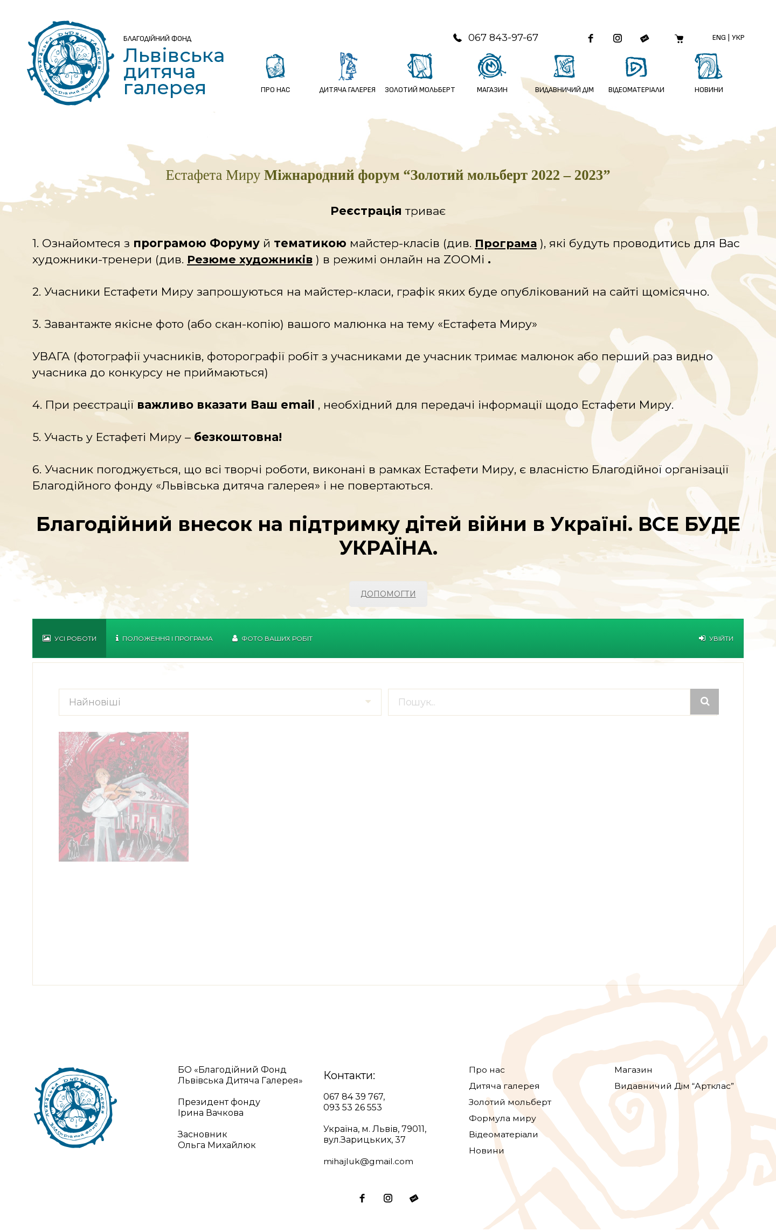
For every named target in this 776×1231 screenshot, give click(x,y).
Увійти (716, 639)
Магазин (633, 1071)
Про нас (487, 1071)
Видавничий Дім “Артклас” (676, 1087)
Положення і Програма (164, 639)
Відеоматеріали (505, 1135)
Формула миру (503, 1119)
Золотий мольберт (511, 1103)
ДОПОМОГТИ (388, 595)
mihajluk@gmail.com (368, 1162)
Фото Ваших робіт (272, 639)
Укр (737, 38)
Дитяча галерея (505, 1087)
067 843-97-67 (491, 38)
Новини (487, 1151)
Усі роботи (69, 639)
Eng (718, 38)
